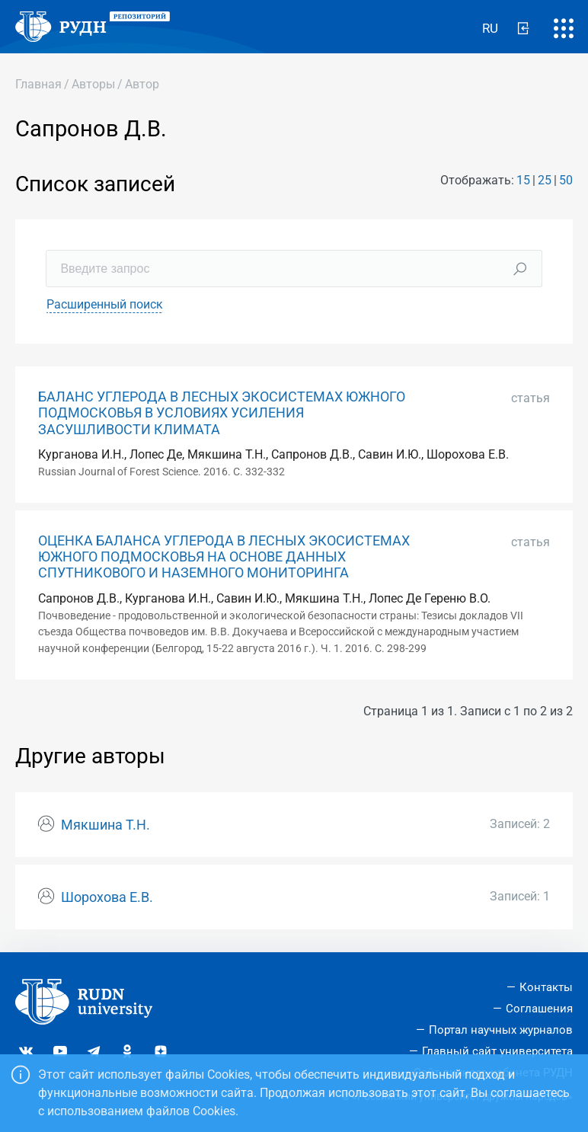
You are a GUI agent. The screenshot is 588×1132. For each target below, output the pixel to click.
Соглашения (539, 1008)
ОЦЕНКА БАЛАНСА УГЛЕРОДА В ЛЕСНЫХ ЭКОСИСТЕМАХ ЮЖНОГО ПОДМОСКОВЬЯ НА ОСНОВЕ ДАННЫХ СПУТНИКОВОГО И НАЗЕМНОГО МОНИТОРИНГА (224, 556)
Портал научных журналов (501, 1030)
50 (566, 180)
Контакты (546, 987)
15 (523, 180)
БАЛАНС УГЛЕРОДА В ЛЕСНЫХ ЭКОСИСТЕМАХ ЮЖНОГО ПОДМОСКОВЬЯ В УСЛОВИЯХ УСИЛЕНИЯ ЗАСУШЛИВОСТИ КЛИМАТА (221, 412)
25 (544, 180)
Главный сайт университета (497, 1051)
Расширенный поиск (104, 304)
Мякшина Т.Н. (105, 825)
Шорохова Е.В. (107, 897)
